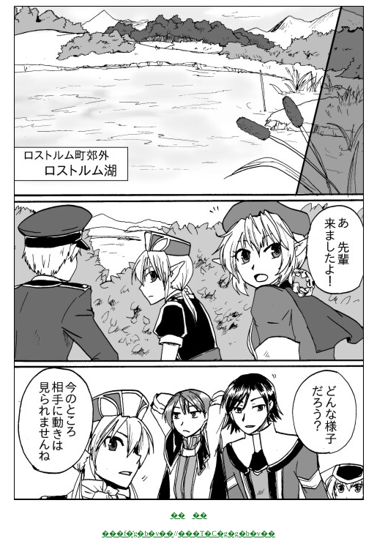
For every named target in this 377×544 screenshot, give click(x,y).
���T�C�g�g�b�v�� (226, 533)
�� (178, 515)
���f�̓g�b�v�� (137, 533)
